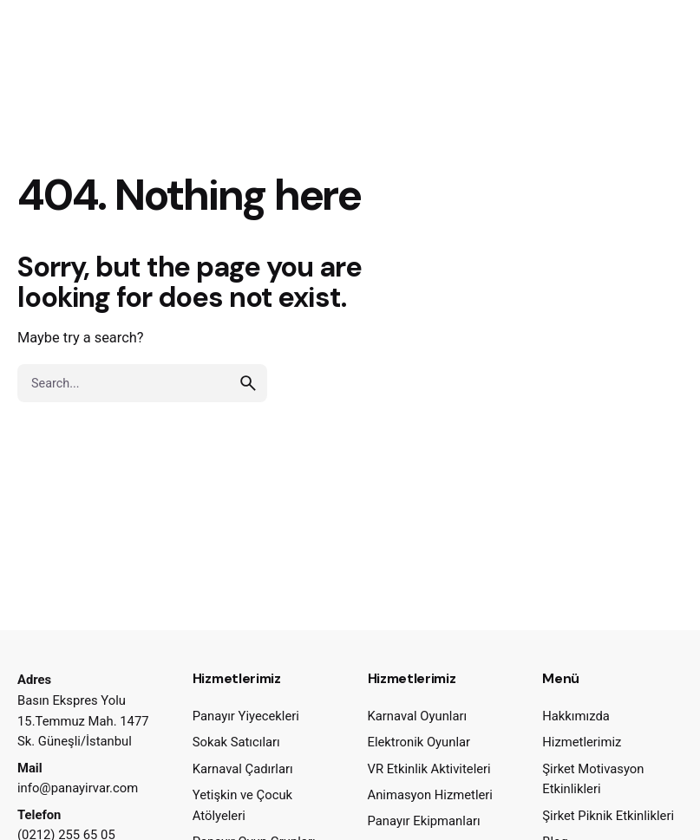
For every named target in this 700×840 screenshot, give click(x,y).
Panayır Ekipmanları (424, 821)
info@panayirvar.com (77, 788)
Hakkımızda (576, 716)
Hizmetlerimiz (581, 742)
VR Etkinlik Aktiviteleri (429, 769)
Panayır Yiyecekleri (246, 716)
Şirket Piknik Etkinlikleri (608, 816)
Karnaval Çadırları (243, 769)
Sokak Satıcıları (236, 742)
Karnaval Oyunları (418, 716)
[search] (248, 383)
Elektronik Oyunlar (419, 742)
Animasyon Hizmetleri (430, 795)
